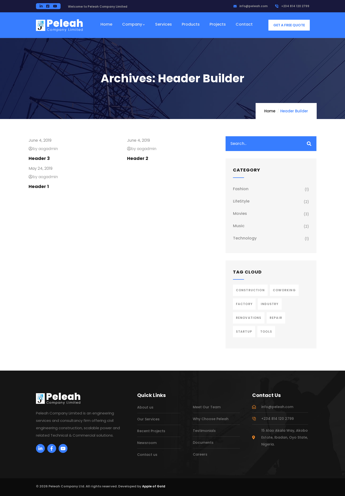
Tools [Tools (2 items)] (266, 331)
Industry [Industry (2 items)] (270, 304)
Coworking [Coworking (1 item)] (284, 290)
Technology (245, 238)
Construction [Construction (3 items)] (250, 290)
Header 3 (39, 158)
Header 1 (39, 186)
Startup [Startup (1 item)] (244, 331)
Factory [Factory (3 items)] (244, 304)
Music (239, 226)
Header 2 (137, 158)
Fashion (240, 189)
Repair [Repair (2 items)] (276, 318)
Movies (240, 213)
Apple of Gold (153, 486)
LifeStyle (241, 201)
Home (269, 111)
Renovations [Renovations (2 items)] (249, 318)
